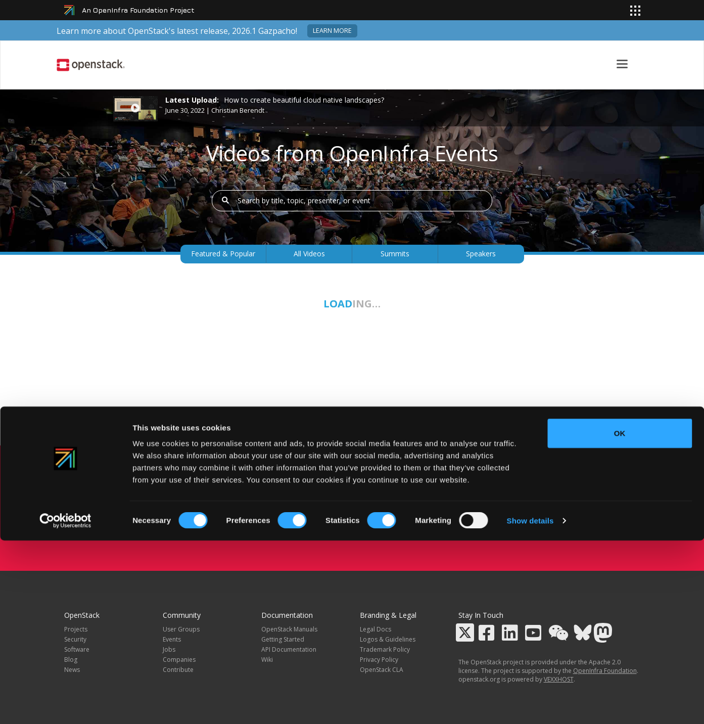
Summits (395, 253)
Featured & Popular (223, 253)
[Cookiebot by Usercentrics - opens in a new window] (65, 704)
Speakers (481, 253)
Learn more (332, 30)
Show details (530, 704)
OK (620, 616)
